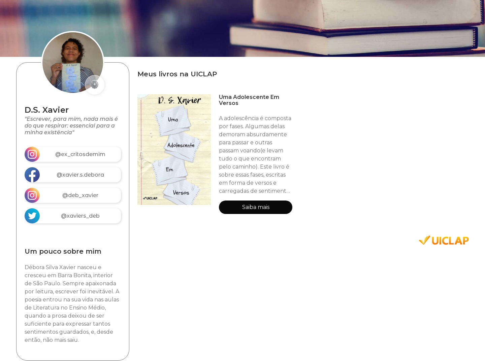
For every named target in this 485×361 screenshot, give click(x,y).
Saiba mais (255, 207)
